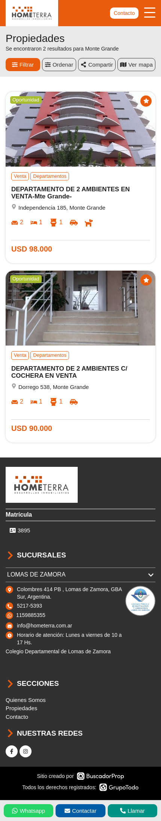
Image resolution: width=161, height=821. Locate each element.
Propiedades (21, 708)
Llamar (132, 811)
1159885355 (30, 615)
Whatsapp (28, 811)
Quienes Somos (26, 700)
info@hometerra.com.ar (44, 626)
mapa (136, 64)
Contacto (124, 13)
